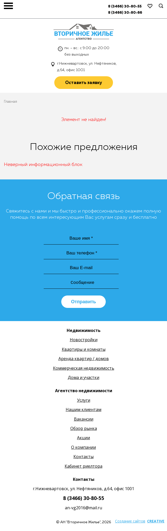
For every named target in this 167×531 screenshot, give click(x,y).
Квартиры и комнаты (83, 349)
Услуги (83, 400)
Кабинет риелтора (83, 466)
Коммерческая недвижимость (83, 368)
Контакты (83, 456)
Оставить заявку (83, 83)
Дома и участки (83, 377)
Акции (83, 438)
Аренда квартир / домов (83, 358)
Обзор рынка (83, 428)
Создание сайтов (130, 521)
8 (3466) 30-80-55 (83, 498)
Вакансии (83, 419)
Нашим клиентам (83, 409)
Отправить (83, 301)
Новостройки (83, 340)
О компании (83, 447)
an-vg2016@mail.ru (83, 508)
